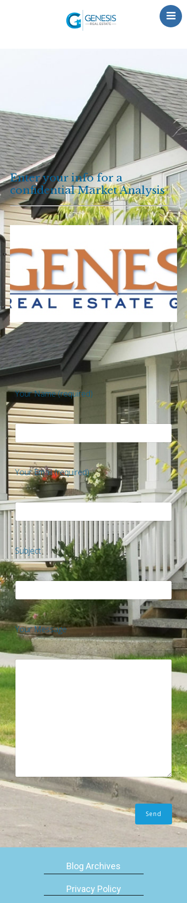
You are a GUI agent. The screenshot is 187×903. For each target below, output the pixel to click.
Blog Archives (93, 866)
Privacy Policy (93, 889)
